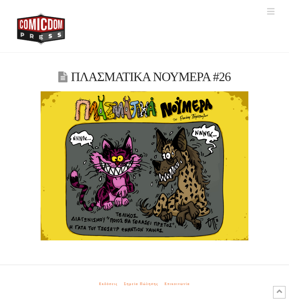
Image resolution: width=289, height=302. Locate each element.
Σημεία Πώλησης (141, 284)
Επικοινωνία (177, 284)
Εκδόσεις (108, 284)
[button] (271, 11)
